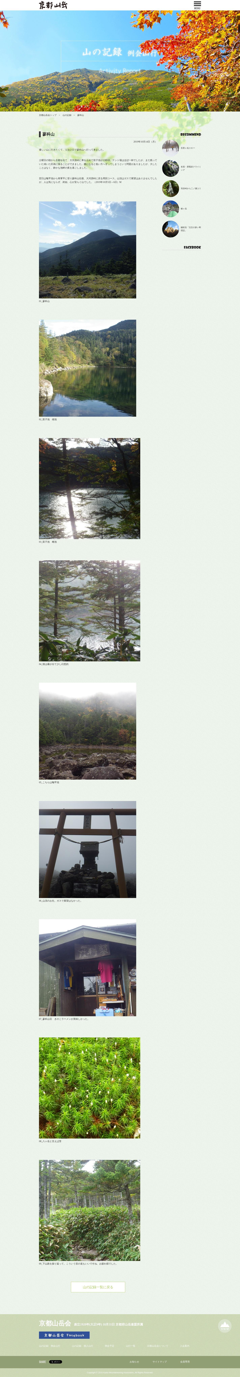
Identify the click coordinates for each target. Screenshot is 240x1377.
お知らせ (134, 1361)
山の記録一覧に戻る (98, 1287)
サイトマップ (160, 1361)
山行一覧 (130, 1346)
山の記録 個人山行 (82, 1346)
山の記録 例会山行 (49, 1346)
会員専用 (185, 1361)
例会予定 (109, 1346)
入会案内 (184, 1346)
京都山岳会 (55, 1323)
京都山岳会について (157, 1346)
